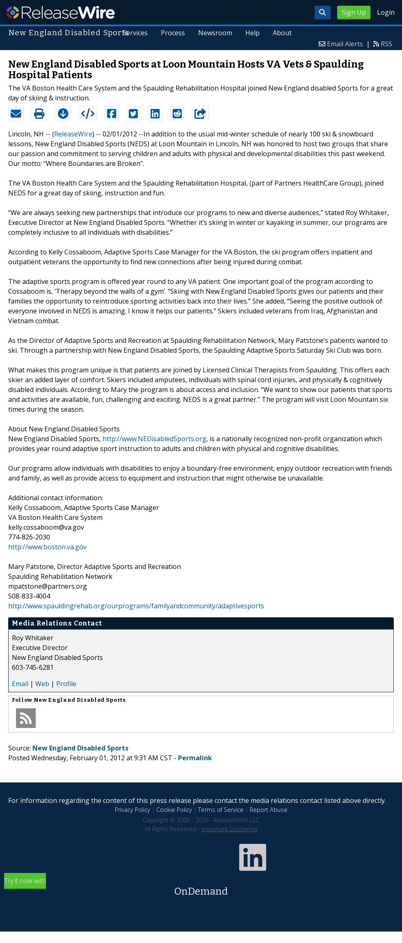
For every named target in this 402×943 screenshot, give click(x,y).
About (282, 32)
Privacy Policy (132, 810)
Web (42, 683)
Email (20, 683)
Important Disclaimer (229, 829)
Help (252, 32)
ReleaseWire (60, 12)
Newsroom (215, 32)
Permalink (195, 757)
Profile (66, 683)
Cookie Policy (174, 810)
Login (386, 12)
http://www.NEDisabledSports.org (154, 438)
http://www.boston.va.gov (47, 546)
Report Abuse (269, 810)
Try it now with (201, 887)
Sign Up (354, 12)
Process (173, 32)
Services (135, 32)
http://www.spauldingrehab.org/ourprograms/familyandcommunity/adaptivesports (136, 605)
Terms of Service (221, 810)
